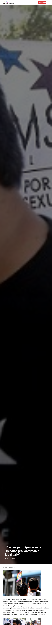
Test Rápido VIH (42, 2)
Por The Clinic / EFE (9, 567)
